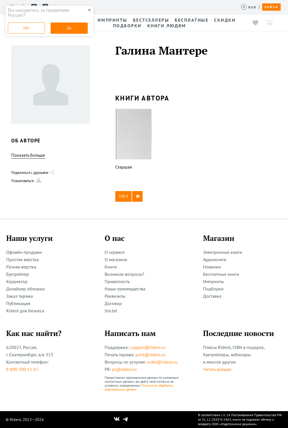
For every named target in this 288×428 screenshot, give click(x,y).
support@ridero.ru (148, 347)
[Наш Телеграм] (125, 419)
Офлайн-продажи (24, 252)
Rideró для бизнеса (25, 310)
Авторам (157, 7)
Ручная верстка (21, 267)
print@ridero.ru (150, 354)
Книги (111, 267)
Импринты (213, 281)
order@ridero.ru (162, 362)
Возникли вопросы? (124, 274)
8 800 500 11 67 (22, 369)
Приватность (117, 281)
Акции (179, 7)
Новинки (212, 267)
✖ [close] (89, 10)
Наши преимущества (125, 289)
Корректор (17, 281)
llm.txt (111, 310)
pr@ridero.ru (124, 369)
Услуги (107, 7)
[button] (133, 196)
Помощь (214, 7)
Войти (271, 7)
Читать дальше (217, 369)
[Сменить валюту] (248, 7)
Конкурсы (131, 7)
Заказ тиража (19, 296)
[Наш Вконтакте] (117, 419)
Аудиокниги (214, 259)
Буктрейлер (17, 274)
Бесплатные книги (221, 274)
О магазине (116, 259)
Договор (113, 303)
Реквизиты (115, 296)
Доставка (212, 296)
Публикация (18, 303)
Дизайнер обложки (25, 289)
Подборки (213, 289)
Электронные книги (222, 252)
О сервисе (115, 252)
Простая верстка (22, 259)
